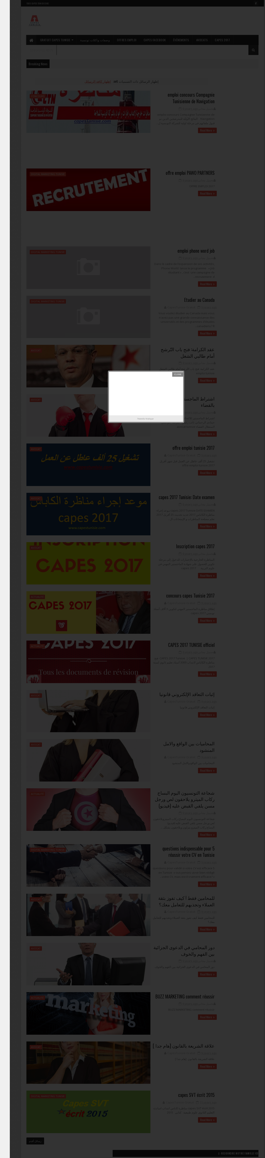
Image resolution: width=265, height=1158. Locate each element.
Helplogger (140, 418)
